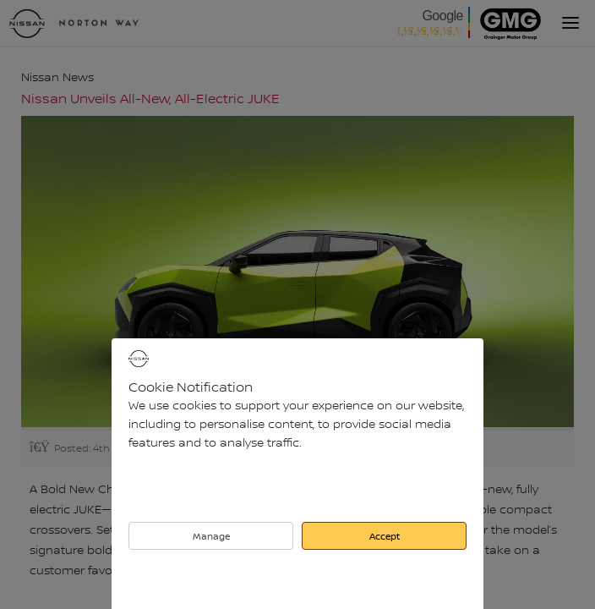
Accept (384, 535)
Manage (211, 535)
